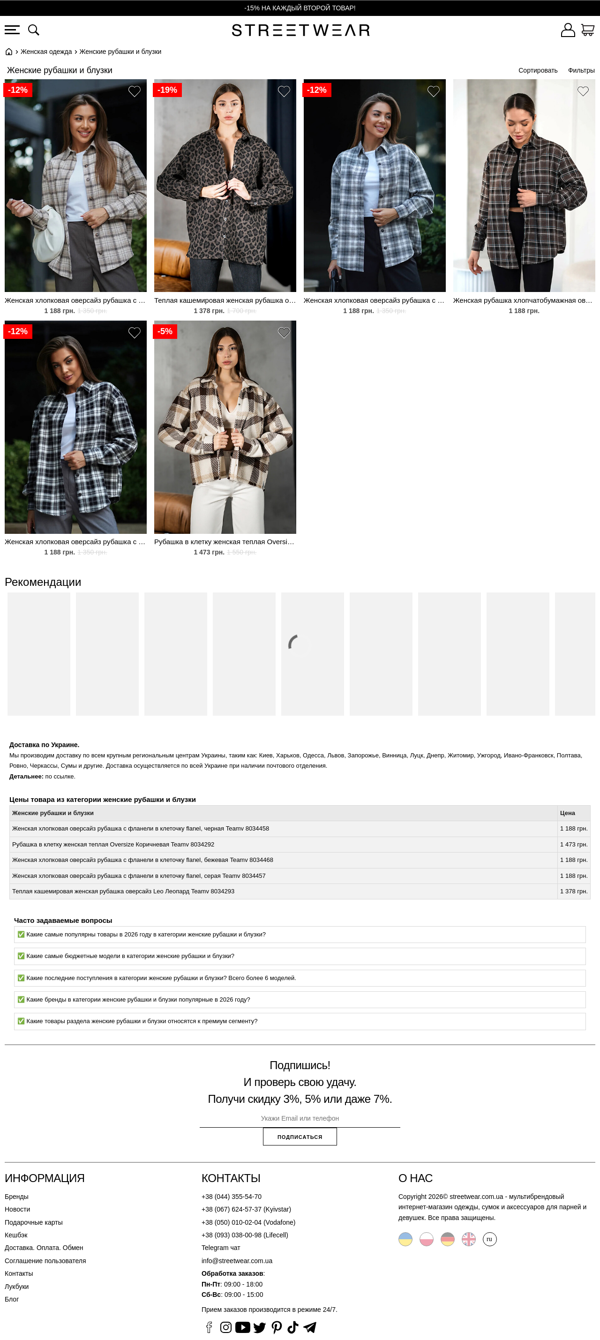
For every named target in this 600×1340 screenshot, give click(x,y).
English (469, 1239)
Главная (9, 51)
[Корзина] (587, 31)
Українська (405, 1239)
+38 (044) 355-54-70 (232, 1196)
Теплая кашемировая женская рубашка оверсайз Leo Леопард (225, 300)
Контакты (19, 1273)
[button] (134, 93)
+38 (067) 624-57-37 (232, 1209)
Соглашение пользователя (45, 1261)
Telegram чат (221, 1247)
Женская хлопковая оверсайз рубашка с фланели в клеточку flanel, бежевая (76, 300)
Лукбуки (17, 1286)
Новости (17, 1209)
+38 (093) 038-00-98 (232, 1235)
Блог (12, 1299)
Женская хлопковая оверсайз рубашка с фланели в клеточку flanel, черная (76, 542)
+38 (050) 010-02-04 (232, 1222)
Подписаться (300, 1137)
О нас (415, 1178)
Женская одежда (46, 51)
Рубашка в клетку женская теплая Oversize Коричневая (225, 542)
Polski (427, 1239)
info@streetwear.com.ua (237, 1261)
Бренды (17, 1196)
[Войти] (568, 31)
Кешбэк (16, 1235)
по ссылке (59, 776)
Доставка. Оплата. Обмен (44, 1247)
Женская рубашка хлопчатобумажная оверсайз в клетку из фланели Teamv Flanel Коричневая (524, 300)
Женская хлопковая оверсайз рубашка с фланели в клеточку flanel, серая (375, 300)
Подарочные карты (34, 1222)
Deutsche (448, 1239)
